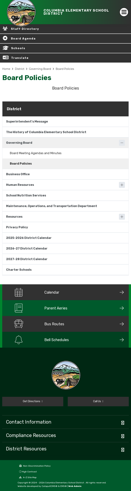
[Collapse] (122, 143)
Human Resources (20, 185)
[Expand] (122, 185)
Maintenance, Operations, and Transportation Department (51, 206)
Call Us (98, 401)
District (19, 69)
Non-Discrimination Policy (35, 466)
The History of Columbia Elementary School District (46, 132)
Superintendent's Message (27, 121)
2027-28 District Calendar (27, 259)
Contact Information (28, 422)
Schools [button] (18, 48)
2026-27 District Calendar (27, 248)
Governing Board (40, 69)
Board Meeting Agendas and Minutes (35, 153)
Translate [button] (20, 58)
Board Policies (65, 69)
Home (6, 69)
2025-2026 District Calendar (29, 238)
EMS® (63, 486)
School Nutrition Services (26, 195)
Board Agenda (23, 38)
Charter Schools (19, 269)
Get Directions (32, 401)
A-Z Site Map (28, 477)
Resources (14, 216)
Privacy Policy (17, 227)
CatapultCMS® (50, 486)
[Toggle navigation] (124, 12)
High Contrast (29, 471)
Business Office (18, 174)
